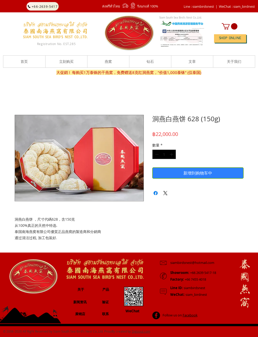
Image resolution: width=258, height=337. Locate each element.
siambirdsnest (187, 288)
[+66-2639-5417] (42, 6)
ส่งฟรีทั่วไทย (111, 6)
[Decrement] (156, 154)
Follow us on (180, 315)
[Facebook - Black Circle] (156, 315)
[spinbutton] (164, 154)
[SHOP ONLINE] (230, 38)
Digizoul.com (141, 331)
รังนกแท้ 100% (147, 6)
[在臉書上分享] (156, 193)
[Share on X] (165, 193)
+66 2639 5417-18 (193, 272)
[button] (237, 6)
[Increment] (172, 154)
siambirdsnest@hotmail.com (192, 262)
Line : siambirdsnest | (200, 6)
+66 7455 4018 (188, 279)
